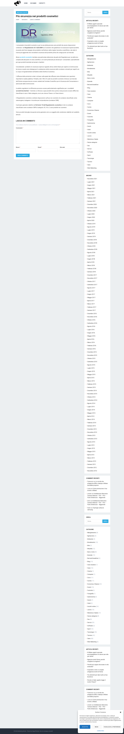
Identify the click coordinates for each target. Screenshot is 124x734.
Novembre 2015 (92, 355)
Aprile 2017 (90, 301)
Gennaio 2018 (91, 272)
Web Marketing (91, 168)
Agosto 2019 (91, 227)
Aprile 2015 (90, 378)
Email (40, 147)
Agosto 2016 (91, 326)
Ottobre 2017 (91, 281)
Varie (88, 165)
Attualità (89, 75)
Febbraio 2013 (91, 461)
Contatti (42, 3)
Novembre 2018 (92, 243)
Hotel (89, 129)
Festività (90, 116)
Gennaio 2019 (91, 236)
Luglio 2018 (90, 256)
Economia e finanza (93, 110)
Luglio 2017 (90, 291)
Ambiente (90, 65)
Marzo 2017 (91, 304)
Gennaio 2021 (91, 201)
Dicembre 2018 (92, 240)
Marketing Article (22, 731)
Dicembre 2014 (92, 390)
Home (26, 3)
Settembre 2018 (92, 249)
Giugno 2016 (91, 333)
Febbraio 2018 (91, 268)
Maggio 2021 (91, 188)
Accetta (85, 727)
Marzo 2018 (91, 265)
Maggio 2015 (91, 374)
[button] (120, 712)
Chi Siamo (33, 3)
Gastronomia (91, 123)
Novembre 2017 (92, 278)
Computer (90, 100)
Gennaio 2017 (91, 310)
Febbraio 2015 (91, 384)
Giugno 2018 (91, 259)
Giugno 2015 (91, 371)
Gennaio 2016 (91, 349)
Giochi (89, 126)
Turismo (89, 161)
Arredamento (91, 68)
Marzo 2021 (91, 195)
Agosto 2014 (91, 403)
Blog (88, 88)
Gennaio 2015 (91, 387)
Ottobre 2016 (91, 320)
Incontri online (91, 133)
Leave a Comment (35, 19)
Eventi (89, 113)
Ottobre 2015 (91, 358)
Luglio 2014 (90, 406)
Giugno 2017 (91, 294)
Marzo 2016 (91, 342)
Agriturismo (90, 62)
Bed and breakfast (92, 84)
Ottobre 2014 (91, 397)
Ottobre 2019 (91, 224)
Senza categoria (92, 142)
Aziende (89, 81)
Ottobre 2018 (91, 246)
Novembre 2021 (92, 179)
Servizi (89, 149)
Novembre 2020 (92, 207)
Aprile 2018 (90, 262)
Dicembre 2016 (92, 313)
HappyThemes (35, 731)
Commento (19, 128)
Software (90, 152)
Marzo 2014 (91, 419)
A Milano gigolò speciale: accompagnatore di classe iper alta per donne (97, 25)
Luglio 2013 (90, 445)
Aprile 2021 (90, 191)
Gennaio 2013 (91, 464)
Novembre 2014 (92, 394)
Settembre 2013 (92, 439)
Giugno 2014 (91, 410)
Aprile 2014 (90, 416)
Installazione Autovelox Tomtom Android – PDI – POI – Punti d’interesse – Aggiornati (97, 495)
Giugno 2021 (91, 185)
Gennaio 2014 (91, 426)
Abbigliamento (91, 59)
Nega (96, 727)
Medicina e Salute (22, 12)
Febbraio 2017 (91, 307)
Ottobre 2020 (91, 211)
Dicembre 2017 (92, 275)
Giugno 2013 (91, 448)
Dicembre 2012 (92, 467)
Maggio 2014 (91, 413)
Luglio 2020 (90, 214)
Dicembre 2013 (92, 429)
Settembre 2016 (92, 323)
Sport (89, 155)
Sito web (62, 147)
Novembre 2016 (92, 317)
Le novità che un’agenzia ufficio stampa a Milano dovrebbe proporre (97, 483)
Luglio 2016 (90, 329)
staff (17, 19)
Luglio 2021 (90, 182)
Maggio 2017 (91, 297)
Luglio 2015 (90, 368)
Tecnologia (90, 158)
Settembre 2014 (92, 400)
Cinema (89, 97)
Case (88, 94)
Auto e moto (91, 78)
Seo (88, 145)
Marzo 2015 (91, 381)
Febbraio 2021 (91, 198)
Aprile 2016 (90, 339)
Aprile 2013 (90, 455)
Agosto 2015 (91, 365)
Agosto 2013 (91, 442)
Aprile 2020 (90, 220)
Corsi (89, 104)
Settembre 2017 (92, 284)
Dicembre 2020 (92, 204)
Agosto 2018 (91, 252)
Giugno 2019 (91, 233)
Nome (18, 147)
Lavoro (89, 136)
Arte (88, 72)
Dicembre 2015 (92, 352)
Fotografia (90, 120)
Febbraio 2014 (91, 422)
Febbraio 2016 (91, 345)
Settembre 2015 (92, 361)
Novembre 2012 (92, 471)
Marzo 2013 (91, 458)
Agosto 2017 (91, 288)
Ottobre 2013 (91, 435)
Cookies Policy (100, 730)
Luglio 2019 (90, 230)
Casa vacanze (91, 91)
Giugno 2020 (91, 217)
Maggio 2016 (91, 336)
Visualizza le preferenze (112, 727)
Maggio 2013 (91, 451)
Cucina (89, 107)
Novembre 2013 (92, 432)
